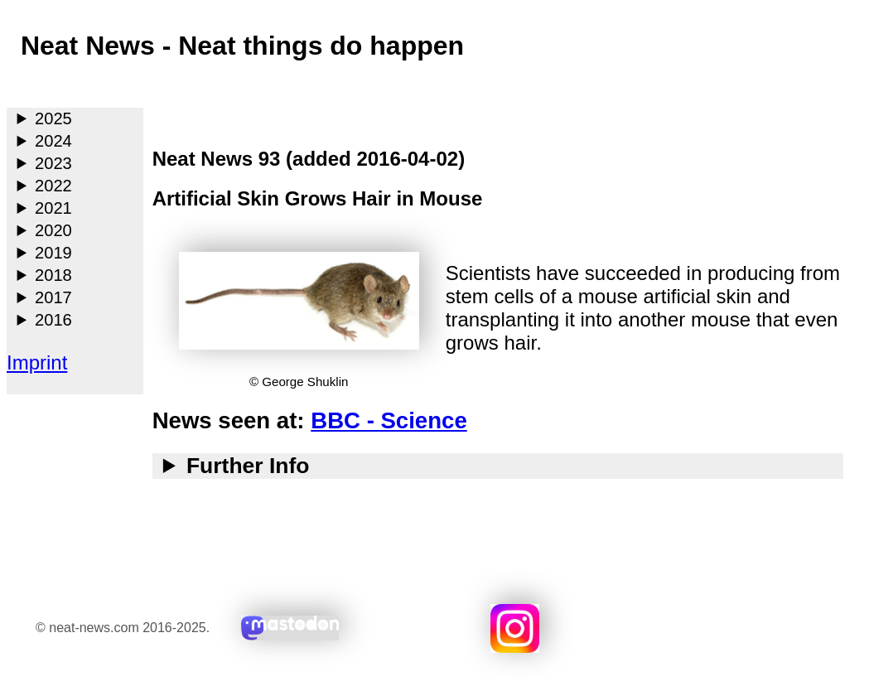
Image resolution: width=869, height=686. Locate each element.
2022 (53, 185)
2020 (53, 230)
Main (21, 87)
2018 (53, 275)
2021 (53, 208)
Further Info (248, 465)
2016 (53, 320)
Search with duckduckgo (777, 628)
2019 (53, 253)
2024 (53, 141)
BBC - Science (389, 420)
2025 (53, 118)
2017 (53, 297)
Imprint (37, 362)
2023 (53, 163)
